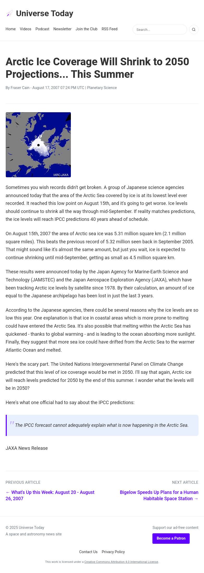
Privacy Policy (113, 552)
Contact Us (88, 552)
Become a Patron (171, 538)
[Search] (194, 29)
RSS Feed (110, 29)
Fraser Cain (20, 88)
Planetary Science (102, 88)
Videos (25, 29)
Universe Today (39, 13)
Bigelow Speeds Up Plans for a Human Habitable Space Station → (159, 495)
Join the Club (86, 29)
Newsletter (62, 29)
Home (11, 29)
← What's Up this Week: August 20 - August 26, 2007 (50, 495)
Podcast (42, 29)
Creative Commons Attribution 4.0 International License (121, 562)
